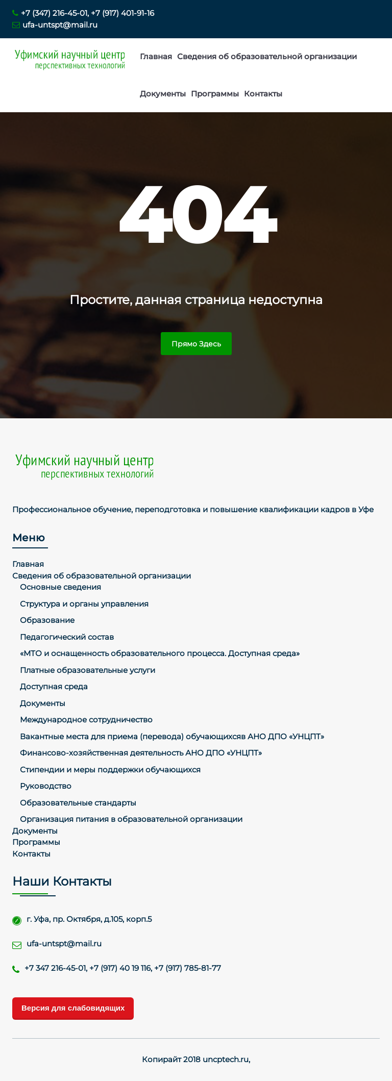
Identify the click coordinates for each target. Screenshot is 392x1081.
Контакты (263, 93)
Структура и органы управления (84, 604)
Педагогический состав (67, 637)
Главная (156, 56)
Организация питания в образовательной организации (131, 819)
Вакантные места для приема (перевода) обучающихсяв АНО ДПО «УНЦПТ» (172, 736)
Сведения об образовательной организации (267, 56)
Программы (215, 93)
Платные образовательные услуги (87, 670)
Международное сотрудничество (86, 719)
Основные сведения (60, 587)
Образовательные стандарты (78, 803)
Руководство (45, 786)
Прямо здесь (196, 343)
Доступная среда (54, 686)
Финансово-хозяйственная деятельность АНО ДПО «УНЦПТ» (141, 753)
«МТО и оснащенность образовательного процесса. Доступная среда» (160, 653)
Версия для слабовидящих (73, 1007)
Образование (47, 620)
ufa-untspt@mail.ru (54, 25)
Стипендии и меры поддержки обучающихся (110, 769)
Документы (163, 93)
